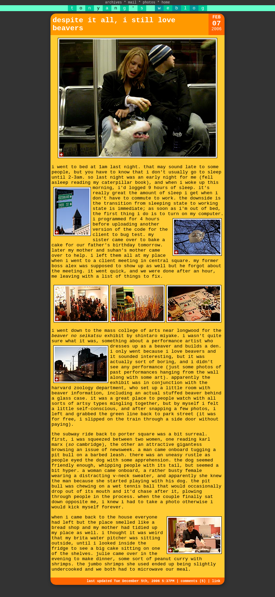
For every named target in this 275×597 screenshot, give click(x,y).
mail (132, 3)
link (216, 581)
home (166, 3)
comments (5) (193, 581)
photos (149, 3)
